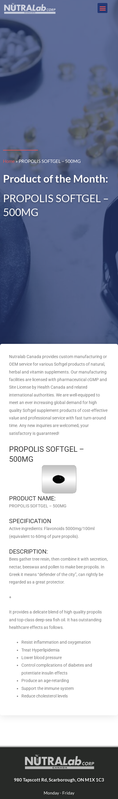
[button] (102, 8)
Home (9, 161)
